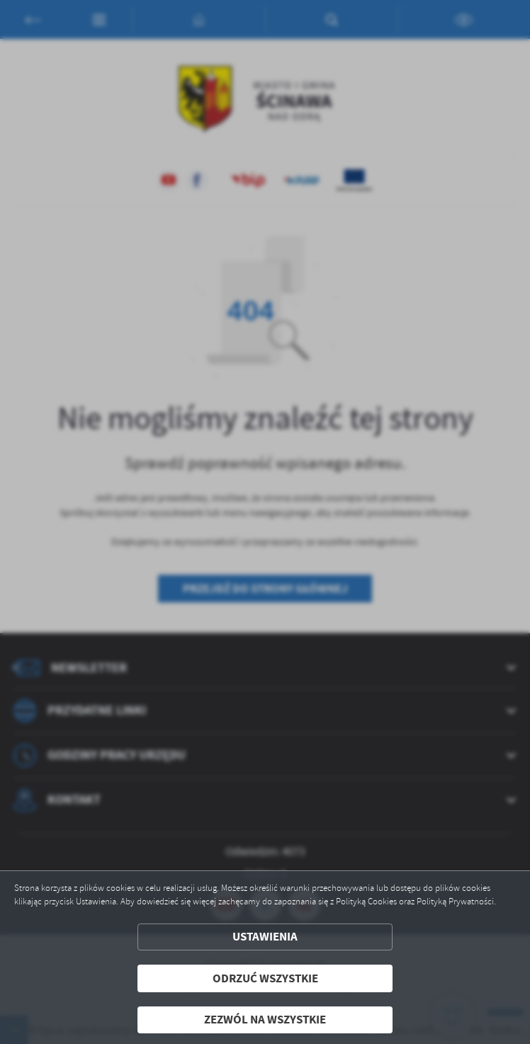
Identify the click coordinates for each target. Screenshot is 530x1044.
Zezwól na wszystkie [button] (265, 1019)
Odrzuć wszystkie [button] (265, 978)
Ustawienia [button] (265, 936)
